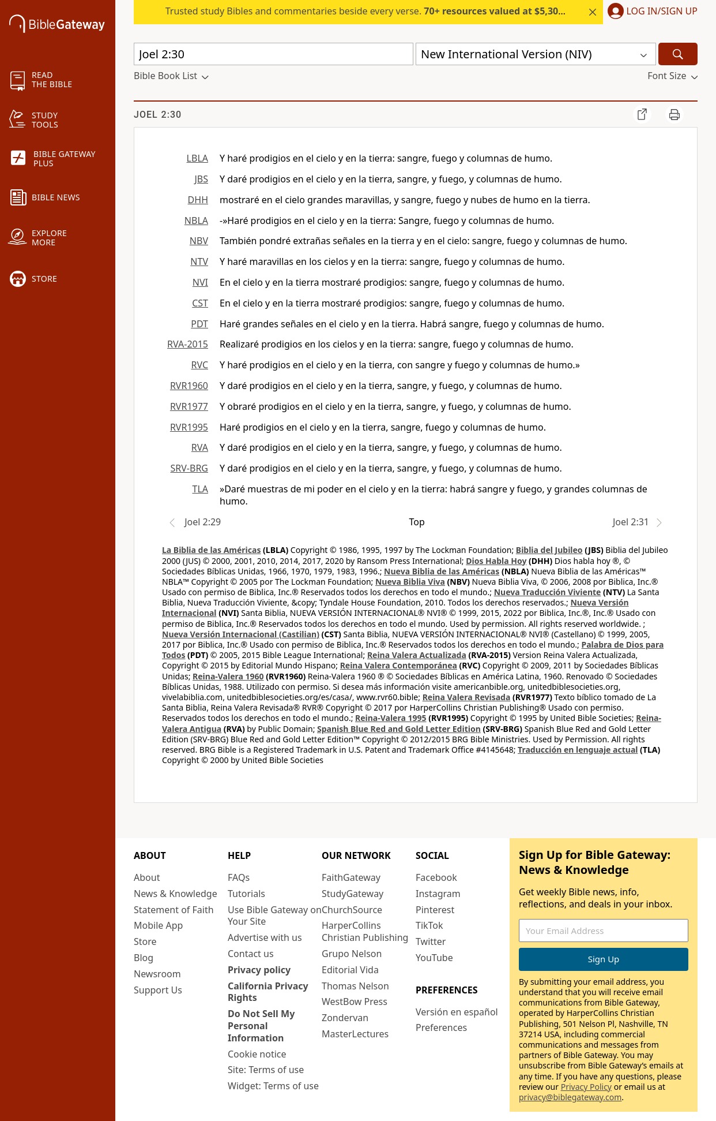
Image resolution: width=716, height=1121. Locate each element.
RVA (199, 447)
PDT (199, 323)
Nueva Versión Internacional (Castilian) (240, 634)
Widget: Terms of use (273, 1085)
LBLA (197, 158)
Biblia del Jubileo (549, 549)
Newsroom (157, 973)
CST (200, 303)
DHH (198, 199)
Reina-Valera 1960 (228, 676)
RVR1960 (189, 385)
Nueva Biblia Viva (410, 581)
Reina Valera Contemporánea (398, 665)
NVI (200, 282)
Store (145, 941)
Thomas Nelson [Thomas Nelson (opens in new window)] (355, 986)
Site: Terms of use (266, 1069)
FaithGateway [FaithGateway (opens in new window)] (351, 877)
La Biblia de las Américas (211, 549)
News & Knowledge (175, 893)
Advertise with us (265, 937)
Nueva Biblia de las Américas (441, 571)
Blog (143, 957)
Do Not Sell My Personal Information (261, 1025)
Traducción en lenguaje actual (578, 749)
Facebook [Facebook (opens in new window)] (436, 877)
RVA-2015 (187, 344)
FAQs (239, 877)
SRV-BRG (190, 468)
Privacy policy (259, 969)
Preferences (441, 1027)
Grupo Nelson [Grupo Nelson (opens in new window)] (352, 953)
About (147, 877)
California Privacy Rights (268, 992)
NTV (199, 261)
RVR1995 (189, 427)
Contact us (251, 953)
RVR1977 (189, 406)
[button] (650, 12)
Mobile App (158, 925)
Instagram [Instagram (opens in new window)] (438, 893)
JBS (201, 179)
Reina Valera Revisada (467, 697)
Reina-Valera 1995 (390, 717)
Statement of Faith (174, 909)
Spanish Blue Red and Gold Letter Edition (399, 728)
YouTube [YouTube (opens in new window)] (434, 957)
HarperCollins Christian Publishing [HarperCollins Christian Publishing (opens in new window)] (365, 931)
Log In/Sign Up (662, 11)
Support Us (158, 990)
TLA (200, 489)
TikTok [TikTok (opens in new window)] (429, 925)
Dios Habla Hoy (496, 560)
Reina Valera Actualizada (416, 654)
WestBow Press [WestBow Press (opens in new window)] (354, 1001)
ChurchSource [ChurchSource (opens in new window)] (352, 909)
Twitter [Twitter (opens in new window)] (431, 941)
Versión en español (457, 1012)
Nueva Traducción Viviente (547, 591)
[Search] (678, 54)
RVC (199, 364)
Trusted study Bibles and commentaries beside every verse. (436, 11)
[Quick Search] (273, 54)
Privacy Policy (586, 1086)
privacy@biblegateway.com (570, 1097)
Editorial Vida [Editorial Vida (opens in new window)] (350, 969)
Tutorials (246, 893)
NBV (199, 240)
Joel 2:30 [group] (158, 114)
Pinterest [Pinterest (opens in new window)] (435, 909)
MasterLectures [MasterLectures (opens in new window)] (355, 1033)
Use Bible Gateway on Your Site (275, 915)
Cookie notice (257, 1054)
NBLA (196, 220)
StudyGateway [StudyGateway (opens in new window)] (352, 893)
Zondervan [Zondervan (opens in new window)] (345, 1017)
